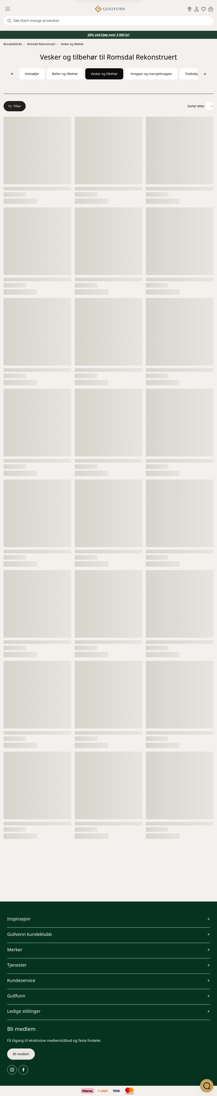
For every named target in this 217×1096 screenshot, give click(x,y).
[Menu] (9, 9)
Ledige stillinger (24, 1011)
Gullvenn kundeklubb (29, 934)
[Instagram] (12, 1070)
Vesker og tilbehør (72, 44)
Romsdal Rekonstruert (41, 44)
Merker (14, 950)
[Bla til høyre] (204, 73)
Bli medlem (21, 1054)
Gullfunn (16, 996)
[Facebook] (23, 1070)
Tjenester (17, 965)
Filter (14, 106)
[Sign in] (196, 9)
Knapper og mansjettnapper (151, 74)
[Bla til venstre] (12, 73)
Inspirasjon (18, 919)
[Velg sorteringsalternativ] (209, 106)
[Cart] (210, 9)
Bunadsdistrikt (13, 44)
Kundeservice (21, 980)
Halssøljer (32, 74)
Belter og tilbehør (65, 74)
